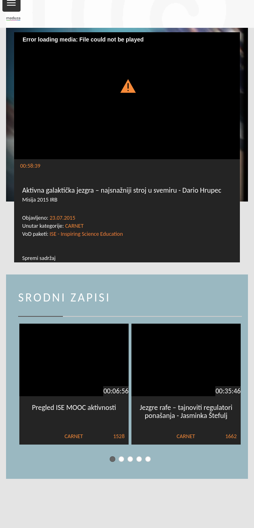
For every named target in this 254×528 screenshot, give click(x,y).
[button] (127, 85)
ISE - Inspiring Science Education (86, 234)
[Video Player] (127, 95)
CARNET (74, 225)
